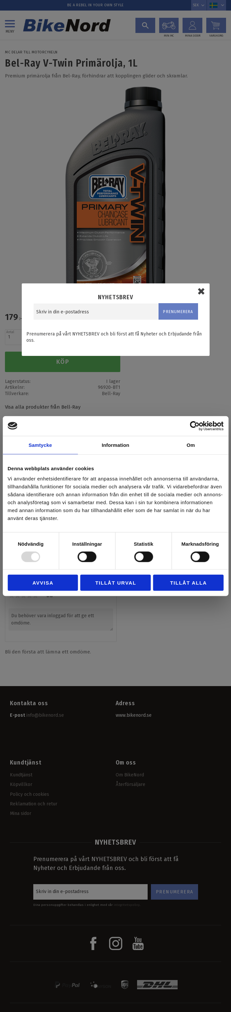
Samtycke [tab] (40, 445)
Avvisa (43, 583)
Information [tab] (116, 445)
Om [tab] (191, 445)
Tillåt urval (115, 583)
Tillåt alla (188, 583)
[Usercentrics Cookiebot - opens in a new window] (194, 426)
